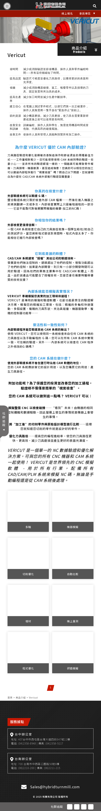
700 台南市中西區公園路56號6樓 (38, 764)
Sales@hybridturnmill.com (55, 786)
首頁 (10, 697)
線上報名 (67, 13)
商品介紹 (21, 697)
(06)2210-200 (26, 768)
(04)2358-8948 (27, 743)
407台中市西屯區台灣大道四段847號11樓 (44, 739)
